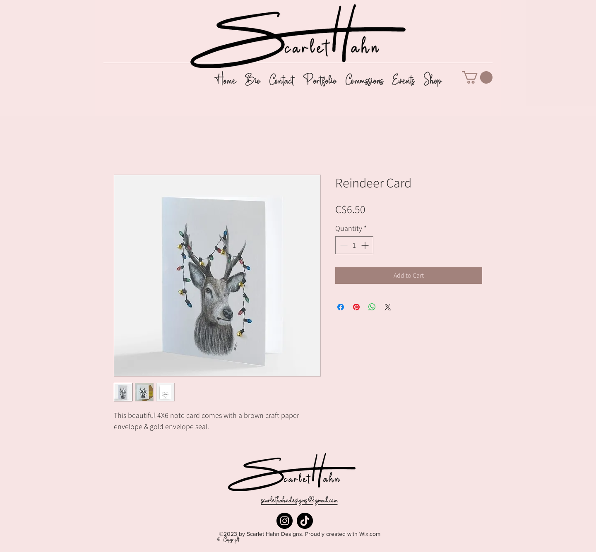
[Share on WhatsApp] (372, 307)
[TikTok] (305, 521)
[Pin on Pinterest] (356, 307)
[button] (477, 77)
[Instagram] (284, 521)
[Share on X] (388, 307)
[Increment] (365, 245)
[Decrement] (342, 245)
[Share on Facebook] (341, 307)
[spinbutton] (354, 245)
